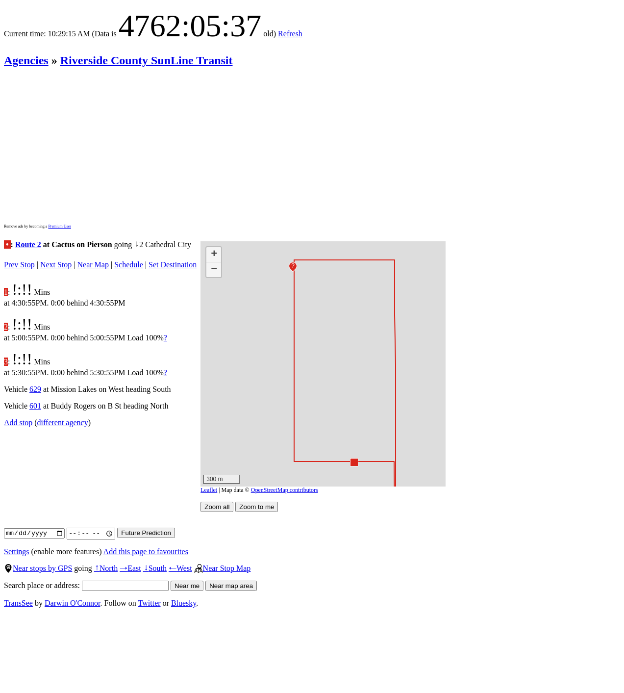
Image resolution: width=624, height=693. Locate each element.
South (155, 568)
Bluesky (183, 603)
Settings (16, 551)
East (130, 568)
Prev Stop (19, 264)
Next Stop (56, 264)
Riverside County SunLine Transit (146, 60)
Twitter (149, 603)
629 (35, 389)
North (106, 568)
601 (35, 406)
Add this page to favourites (145, 551)
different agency (62, 422)
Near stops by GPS (38, 568)
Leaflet (208, 490)
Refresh (290, 33)
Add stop (18, 422)
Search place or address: (86, 585)
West (180, 568)
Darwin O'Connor (72, 603)
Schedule (128, 264)
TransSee (18, 603)
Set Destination (173, 264)
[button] (353, 461)
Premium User (59, 226)
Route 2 (28, 244)
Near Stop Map (222, 568)
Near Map (93, 264)
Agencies (26, 60)
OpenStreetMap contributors (284, 490)
